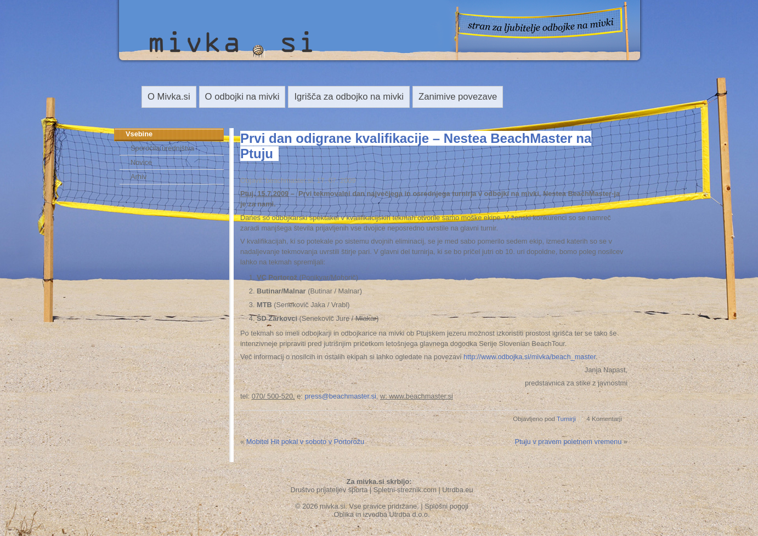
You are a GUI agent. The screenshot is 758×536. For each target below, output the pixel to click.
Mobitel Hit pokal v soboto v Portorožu (305, 441)
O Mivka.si (169, 96)
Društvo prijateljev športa (328, 490)
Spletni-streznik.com (405, 490)
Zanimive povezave (457, 96)
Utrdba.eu (457, 490)
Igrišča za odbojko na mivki (349, 96)
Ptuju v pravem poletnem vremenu (567, 441)
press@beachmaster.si (340, 396)
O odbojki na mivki (242, 96)
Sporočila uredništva (162, 148)
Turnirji (566, 419)
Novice (141, 162)
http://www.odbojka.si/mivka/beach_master (529, 357)
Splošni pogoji (446, 506)
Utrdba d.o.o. (409, 514)
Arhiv (138, 176)
